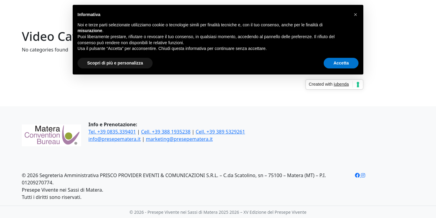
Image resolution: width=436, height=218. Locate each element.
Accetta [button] (341, 63)
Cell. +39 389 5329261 (220, 131)
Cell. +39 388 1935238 (165, 131)
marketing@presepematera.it (179, 139)
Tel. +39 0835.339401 (112, 131)
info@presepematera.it (114, 139)
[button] (355, 14)
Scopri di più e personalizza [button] (115, 63)
